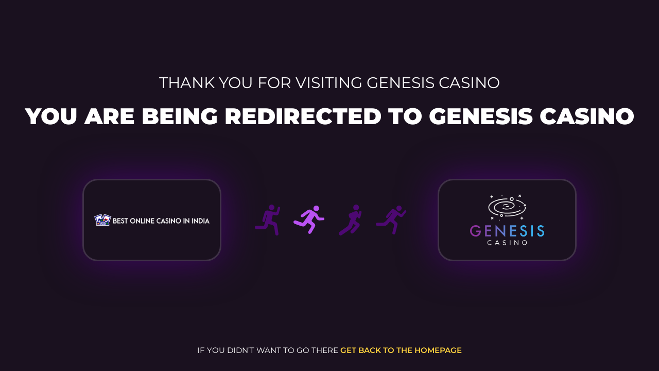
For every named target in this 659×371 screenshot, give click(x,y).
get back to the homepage (401, 350)
